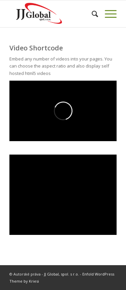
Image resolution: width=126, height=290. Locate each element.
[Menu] (107, 13)
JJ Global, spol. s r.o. (61, 274)
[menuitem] (91, 13)
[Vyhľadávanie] (91, 13)
